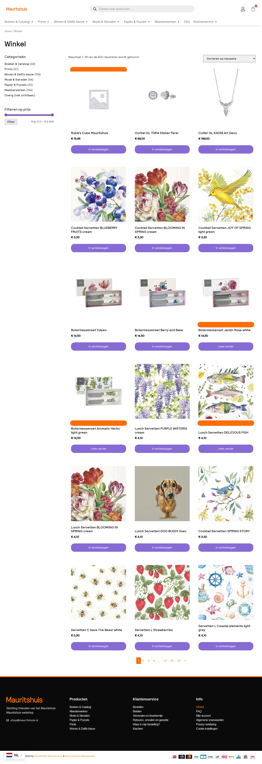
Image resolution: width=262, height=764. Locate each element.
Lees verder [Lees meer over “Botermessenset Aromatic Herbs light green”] (99, 449)
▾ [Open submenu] (32, 21)
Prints (44, 22)
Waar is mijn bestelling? (146, 724)
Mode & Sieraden (107, 22)
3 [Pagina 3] (149, 660)
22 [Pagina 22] (172, 660)
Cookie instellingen (207, 728)
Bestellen (138, 707)
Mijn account (203, 715)
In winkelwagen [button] (99, 149)
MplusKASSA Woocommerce (48, 756)
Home (8, 31)
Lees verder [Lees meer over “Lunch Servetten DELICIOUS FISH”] (226, 449)
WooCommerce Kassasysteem (80, 756)
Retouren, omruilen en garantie (150, 720)
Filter (11, 122)
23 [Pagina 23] (179, 660)
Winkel (200, 707)
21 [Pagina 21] (165, 660)
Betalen (137, 711)
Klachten (138, 728)
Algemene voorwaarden (210, 720)
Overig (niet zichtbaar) (20, 95)
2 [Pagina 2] (143, 660)
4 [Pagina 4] (154, 660)
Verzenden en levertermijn (148, 715)
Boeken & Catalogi (19, 22)
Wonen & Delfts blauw (71, 22)
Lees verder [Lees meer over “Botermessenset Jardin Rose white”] (226, 346)
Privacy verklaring (206, 724)
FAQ (187, 22)
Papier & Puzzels (137, 22)
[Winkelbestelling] (229, 58)
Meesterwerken (168, 22)
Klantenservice (206, 22)
